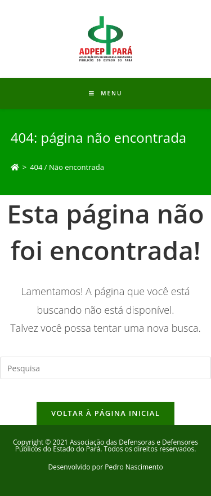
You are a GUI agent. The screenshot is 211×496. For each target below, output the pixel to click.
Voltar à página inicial (105, 413)
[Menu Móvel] (106, 93)
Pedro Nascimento (134, 467)
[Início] (15, 167)
